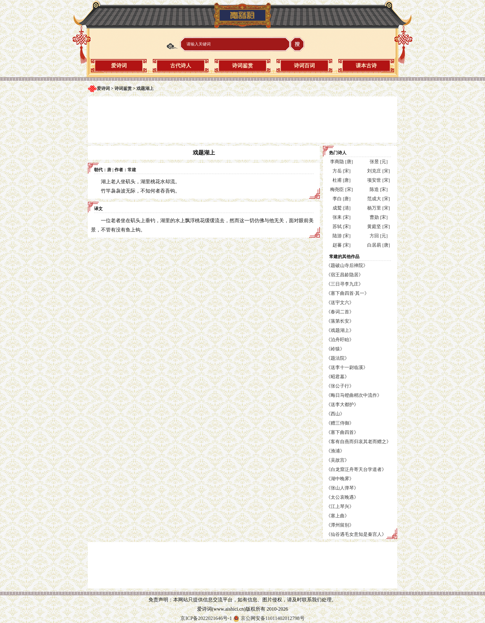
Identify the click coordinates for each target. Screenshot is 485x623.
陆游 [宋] (342, 235)
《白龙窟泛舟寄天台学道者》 (356, 469)
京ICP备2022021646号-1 (206, 618)
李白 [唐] (342, 198)
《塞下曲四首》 (342, 432)
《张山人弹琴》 (342, 487)
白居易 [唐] (378, 245)
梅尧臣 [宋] (341, 189)
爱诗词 (119, 66)
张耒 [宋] (342, 217)
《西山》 (335, 413)
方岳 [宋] (342, 170)
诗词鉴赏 (242, 66)
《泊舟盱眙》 (340, 339)
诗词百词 (304, 66)
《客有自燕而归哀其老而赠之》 (358, 441)
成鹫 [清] (342, 208)
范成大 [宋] (378, 198)
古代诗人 (180, 66)
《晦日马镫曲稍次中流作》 (354, 395)
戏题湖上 (145, 88)
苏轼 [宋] (342, 226)
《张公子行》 (340, 386)
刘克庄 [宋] (378, 170)
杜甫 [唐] (342, 180)
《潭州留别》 (340, 525)
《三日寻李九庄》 (344, 284)
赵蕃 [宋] (342, 245)
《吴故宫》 (337, 460)
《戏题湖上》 (340, 330)
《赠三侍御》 (340, 423)
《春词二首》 (340, 311)
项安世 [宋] (378, 180)
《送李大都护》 (342, 404)
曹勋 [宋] (379, 217)
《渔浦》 (335, 450)
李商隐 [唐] (341, 161)
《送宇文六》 (340, 302)
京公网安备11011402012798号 (273, 618)
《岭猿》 (335, 348)
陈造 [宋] (379, 189)
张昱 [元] (379, 161)
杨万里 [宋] (378, 208)
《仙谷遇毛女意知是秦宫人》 (356, 534)
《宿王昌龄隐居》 (344, 274)
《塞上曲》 (337, 515)
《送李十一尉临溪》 (347, 367)
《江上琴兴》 (340, 506)
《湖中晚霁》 (340, 478)
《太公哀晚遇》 (342, 497)
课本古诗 (366, 66)
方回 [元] (379, 235)
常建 (131, 169)
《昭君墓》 (337, 376)
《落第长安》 (340, 321)
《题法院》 (337, 358)
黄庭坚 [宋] (378, 226)
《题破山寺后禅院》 (347, 265)
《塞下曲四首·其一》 (347, 293)
